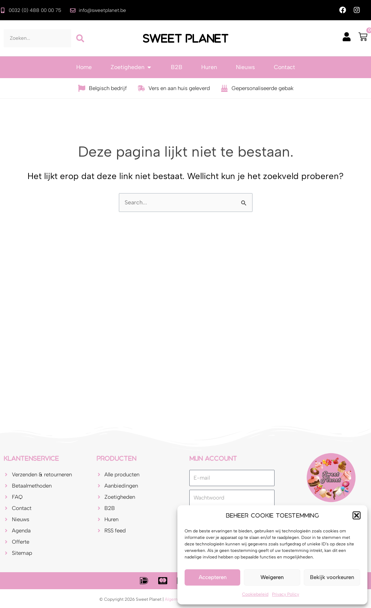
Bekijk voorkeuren (332, 577)
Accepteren (213, 577)
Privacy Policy (285, 594)
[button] (356, 515)
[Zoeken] (80, 38)
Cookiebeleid (255, 594)
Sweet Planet (186, 38)
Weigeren (272, 577)
